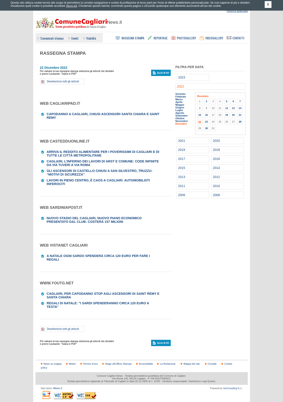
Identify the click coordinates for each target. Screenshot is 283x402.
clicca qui (71, 5)
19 (226, 115)
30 (206, 128)
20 (233, 115)
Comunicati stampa (51, 38)
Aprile (179, 102)
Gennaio (180, 94)
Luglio (179, 110)
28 (240, 121)
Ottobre (180, 118)
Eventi (74, 38)
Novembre (181, 121)
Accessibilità (146, 363)
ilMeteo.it (57, 388)
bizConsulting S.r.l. (232, 388)
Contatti (212, 363)
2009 (181, 195)
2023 (181, 77)
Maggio (179, 104)
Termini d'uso (90, 363)
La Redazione (167, 363)
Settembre (181, 115)
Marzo (179, 99)
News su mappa (53, 363)
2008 (216, 195)
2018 (216, 150)
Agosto (179, 113)
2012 (216, 177)
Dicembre (181, 123)
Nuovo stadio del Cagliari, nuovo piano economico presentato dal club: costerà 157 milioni (94, 220)
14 (240, 108)
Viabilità (91, 38)
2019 (181, 150)
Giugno (179, 107)
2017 (181, 159)
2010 (216, 186)
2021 (181, 141)
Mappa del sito (191, 363)
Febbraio (180, 96)
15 (199, 115)
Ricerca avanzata (237, 11)
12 (226, 108)
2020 (216, 141)
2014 (216, 168)
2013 (181, 177)
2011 (181, 186)
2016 (216, 159)
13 (233, 108)
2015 (181, 168)
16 (206, 115)
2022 (180, 86)
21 (240, 115)
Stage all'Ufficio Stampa (118, 363)
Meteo (72, 363)
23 (206, 121)
